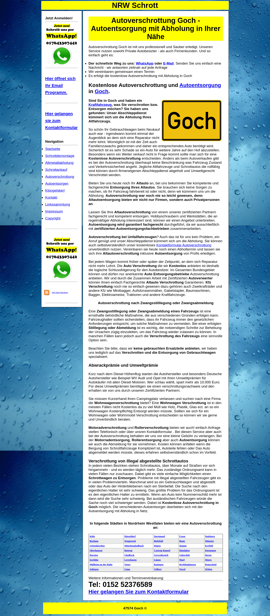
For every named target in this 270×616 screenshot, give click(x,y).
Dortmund (159, 536)
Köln (92, 536)
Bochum (94, 541)
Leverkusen (130, 559)
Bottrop (128, 550)
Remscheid (211, 564)
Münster (209, 541)
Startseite (52, 149)
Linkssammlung (57, 204)
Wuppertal (130, 541)
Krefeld (209, 545)
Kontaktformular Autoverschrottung (183, 245)
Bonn (182, 541)
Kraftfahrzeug (100, 105)
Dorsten (94, 555)
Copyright (52, 218)
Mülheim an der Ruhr (101, 564)
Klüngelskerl (55, 190)
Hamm (182, 545)
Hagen (157, 545)
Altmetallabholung (59, 163)
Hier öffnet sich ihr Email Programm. (60, 85)
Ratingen (159, 564)
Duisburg (210, 536)
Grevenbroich (161, 555)
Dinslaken (184, 550)
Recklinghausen (187, 564)
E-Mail (168, 63)
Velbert (158, 569)
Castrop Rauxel (162, 550)
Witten (208, 569)
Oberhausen (96, 550)
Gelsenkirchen (97, 545)
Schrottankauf (56, 170)
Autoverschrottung (59, 177)
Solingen (94, 569)
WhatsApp (144, 63)
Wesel (182, 569)
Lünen (157, 559)
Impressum (54, 211)
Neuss (127, 564)
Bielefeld (158, 541)
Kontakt (51, 197)
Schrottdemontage (59, 156)
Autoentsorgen (56, 183)
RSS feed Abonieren (60, 292)
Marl (181, 559)
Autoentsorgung (200, 85)
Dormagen (210, 550)
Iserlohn (94, 559)
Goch (101, 91)
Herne (208, 555)
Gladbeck (129, 555)
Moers (208, 559)
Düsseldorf (130, 536)
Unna (127, 569)
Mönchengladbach (134, 545)
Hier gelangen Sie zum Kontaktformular (138, 592)
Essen (182, 536)
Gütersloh (184, 555)
